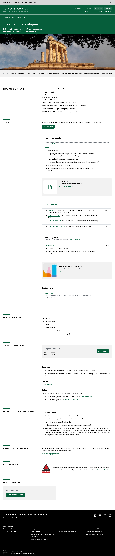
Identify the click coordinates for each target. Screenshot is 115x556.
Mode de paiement (38, 74)
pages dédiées (73, 240)
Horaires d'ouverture (17, 74)
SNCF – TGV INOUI (54, 215)
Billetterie (98, 8)
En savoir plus (101, 470)
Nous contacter (107, 74)
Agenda (108, 12)
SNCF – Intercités (53, 221)
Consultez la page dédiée (50, 454)
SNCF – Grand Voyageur (56, 226)
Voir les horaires (86, 397)
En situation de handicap (92, 74)
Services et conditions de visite (72, 74)
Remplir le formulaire (15, 495)
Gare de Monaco (47, 385)
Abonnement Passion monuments (70, 266)
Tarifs (28, 74)
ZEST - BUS (51, 210)
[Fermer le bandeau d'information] (111, 2)
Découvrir (97, 12)
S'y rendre (102, 351)
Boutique (108, 8)
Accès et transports (53, 74)
